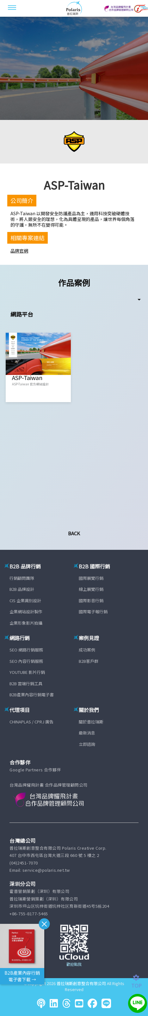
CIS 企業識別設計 (25, 600)
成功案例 (87, 650)
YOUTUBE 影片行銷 (27, 672)
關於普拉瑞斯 (91, 722)
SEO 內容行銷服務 (26, 661)
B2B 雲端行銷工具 (25, 683)
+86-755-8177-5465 (28, 914)
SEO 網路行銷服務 (26, 650)
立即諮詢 (87, 744)
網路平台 (21, 314)
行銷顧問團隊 (21, 578)
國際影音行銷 (91, 600)
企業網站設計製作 (25, 612)
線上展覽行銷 (91, 589)
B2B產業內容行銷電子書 (31, 695)
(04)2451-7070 (23, 863)
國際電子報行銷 (93, 612)
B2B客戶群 (88, 661)
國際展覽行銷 (91, 578)
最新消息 (87, 733)
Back (74, 533)
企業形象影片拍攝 (25, 623)
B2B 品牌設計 (21, 589)
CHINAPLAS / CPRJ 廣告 (31, 722)
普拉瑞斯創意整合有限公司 (81, 983)
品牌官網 (19, 250)
